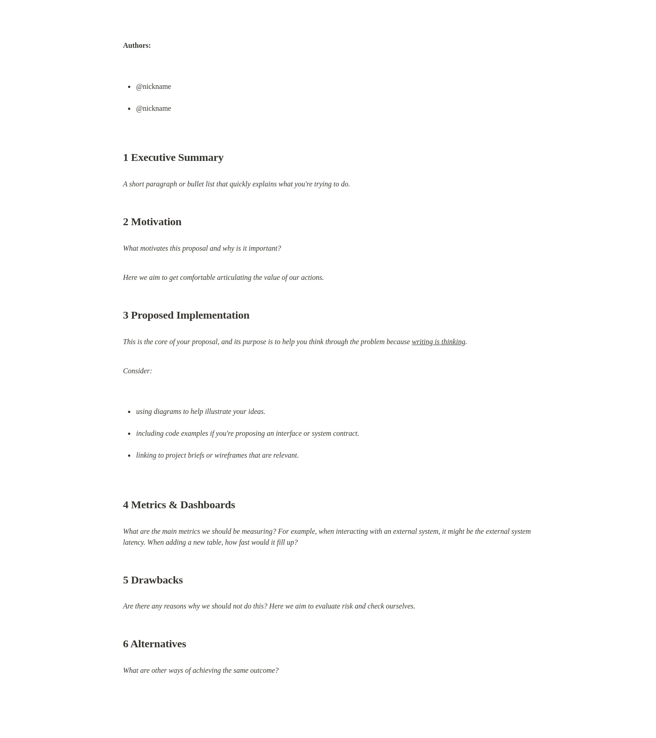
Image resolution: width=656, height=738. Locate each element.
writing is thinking (438, 342)
